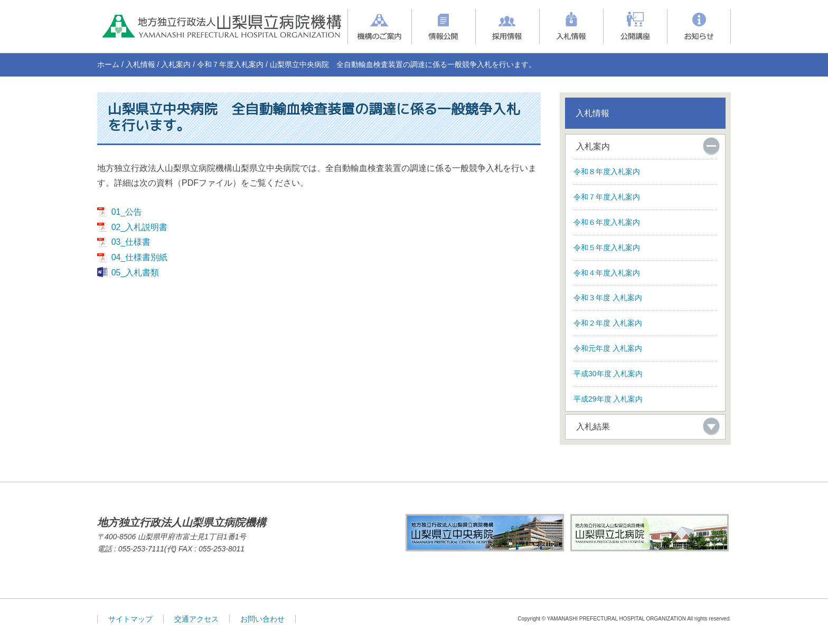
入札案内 (176, 64)
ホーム (108, 64)
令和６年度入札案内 (606, 222)
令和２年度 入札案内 (607, 323)
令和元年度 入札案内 (607, 348)
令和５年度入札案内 (606, 247)
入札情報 (140, 64)
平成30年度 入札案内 (608, 373)
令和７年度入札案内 (230, 64)
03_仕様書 (131, 241)
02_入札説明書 (139, 227)
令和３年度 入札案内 (607, 297)
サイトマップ (130, 619)
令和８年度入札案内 (606, 171)
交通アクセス (196, 619)
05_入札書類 (135, 272)
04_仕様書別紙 (139, 257)
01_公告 (127, 211)
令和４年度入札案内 (606, 273)
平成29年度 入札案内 (608, 399)
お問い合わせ (262, 619)
